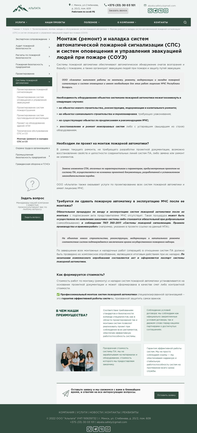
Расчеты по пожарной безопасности (28, 56)
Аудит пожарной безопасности (25, 47)
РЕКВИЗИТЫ (130, 409)
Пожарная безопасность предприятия (29, 66)
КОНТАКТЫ (112, 409)
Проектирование (25, 74)
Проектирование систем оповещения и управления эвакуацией (31, 100)
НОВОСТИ (96, 409)
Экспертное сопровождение (31, 39)
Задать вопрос (32, 217)
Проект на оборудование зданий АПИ (31, 124)
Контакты (161, 22)
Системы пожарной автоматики (26, 82)
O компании (125, 22)
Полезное (90, 22)
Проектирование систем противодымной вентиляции (32, 117)
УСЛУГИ (82, 409)
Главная (16, 29)
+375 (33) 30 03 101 (121, 5)
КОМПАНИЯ (66, 409)
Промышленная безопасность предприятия (31, 156)
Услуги (20, 22)
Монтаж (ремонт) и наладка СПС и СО (32, 140)
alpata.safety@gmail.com (162, 6)
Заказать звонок (118, 11)
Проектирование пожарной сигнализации (32, 91)
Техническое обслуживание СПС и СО (32, 132)
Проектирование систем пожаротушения (30, 109)
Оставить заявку (166, 392)
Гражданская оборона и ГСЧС (32, 164)
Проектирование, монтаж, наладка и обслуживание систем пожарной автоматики (69, 29)
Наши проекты (55, 22)
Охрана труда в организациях (32, 148)
